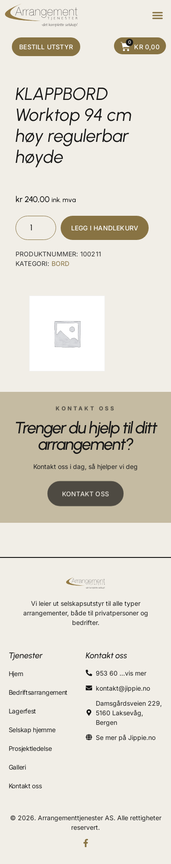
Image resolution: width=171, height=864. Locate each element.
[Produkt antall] (36, 228)
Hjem (16, 673)
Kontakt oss (25, 786)
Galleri (17, 767)
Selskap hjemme (32, 730)
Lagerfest (22, 711)
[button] (157, 15)
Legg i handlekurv (104, 228)
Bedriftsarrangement (38, 692)
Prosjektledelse (30, 748)
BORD (61, 263)
